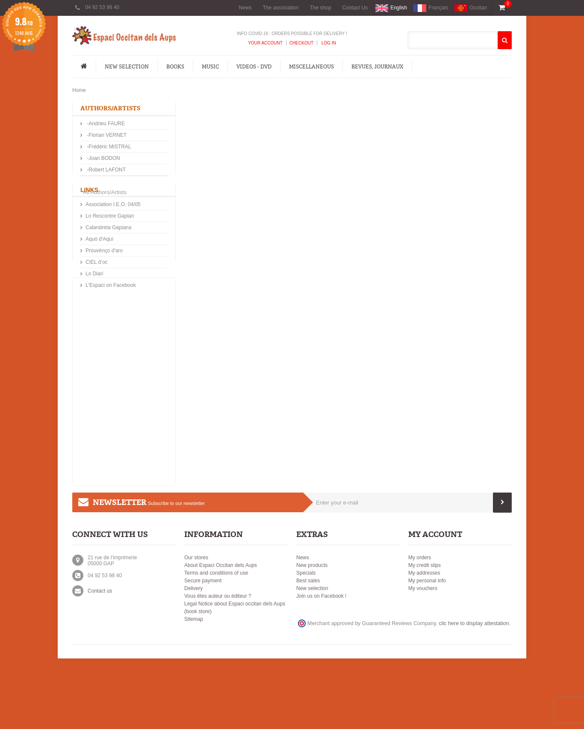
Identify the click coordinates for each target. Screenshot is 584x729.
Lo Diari (94, 308)
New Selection (127, 66)
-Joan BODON (103, 159)
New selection (312, 659)
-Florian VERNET (106, 136)
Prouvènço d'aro (104, 285)
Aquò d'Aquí (99, 273)
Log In (328, 43)
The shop (320, 8)
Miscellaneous (311, 66)
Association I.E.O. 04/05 (113, 239)
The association (280, 8)
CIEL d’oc (97, 296)
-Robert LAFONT (106, 171)
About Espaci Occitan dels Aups (220, 636)
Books (175, 66)
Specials (306, 643)
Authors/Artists (110, 108)
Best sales (308, 651)
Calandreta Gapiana (108, 262)
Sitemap (193, 690)
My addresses (424, 643)
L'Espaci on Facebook (111, 319)
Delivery (193, 659)
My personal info (427, 651)
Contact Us (355, 8)
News (245, 8)
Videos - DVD (253, 66)
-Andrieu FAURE (105, 124)
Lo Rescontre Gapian (110, 250)
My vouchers (422, 659)
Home (79, 90)
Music (210, 66)
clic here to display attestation (474, 694)
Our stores (196, 628)
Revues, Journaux (377, 66)
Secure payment (202, 651)
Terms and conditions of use (216, 643)
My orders (419, 628)
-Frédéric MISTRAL (108, 148)
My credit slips (424, 636)
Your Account (265, 43)
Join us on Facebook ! (321, 667)
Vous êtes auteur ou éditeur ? (217, 667)
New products (311, 636)
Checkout (301, 43)
